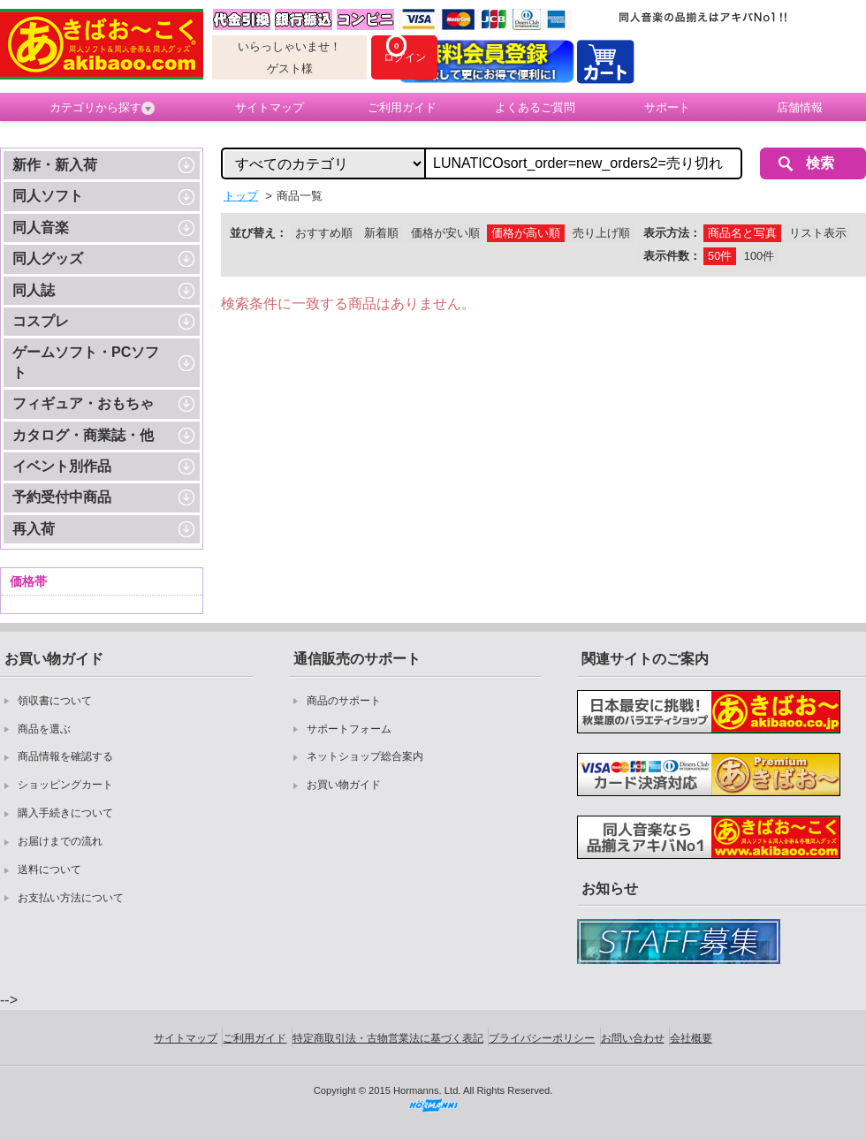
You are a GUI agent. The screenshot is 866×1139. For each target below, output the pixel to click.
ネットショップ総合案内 (365, 756)
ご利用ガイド (402, 107)
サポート (667, 107)
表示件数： (672, 255)
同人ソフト (47, 195)
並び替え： (258, 232)
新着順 (381, 232)
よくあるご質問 (535, 107)
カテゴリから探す (102, 108)
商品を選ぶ (44, 729)
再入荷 (33, 528)
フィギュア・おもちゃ (83, 403)
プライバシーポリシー (542, 1038)
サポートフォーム (349, 729)
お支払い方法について (71, 898)
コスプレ (40, 321)
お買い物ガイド (344, 784)
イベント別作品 (61, 466)
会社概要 (691, 1038)
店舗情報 (800, 107)
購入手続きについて (65, 813)
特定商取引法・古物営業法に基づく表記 (387, 1038)
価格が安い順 (445, 232)
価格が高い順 (525, 232)
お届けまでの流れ (60, 841)
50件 (720, 255)
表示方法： (672, 232)
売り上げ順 (601, 232)
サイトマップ (269, 107)
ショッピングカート (65, 784)
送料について (49, 869)
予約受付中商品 (61, 497)
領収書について (55, 701)
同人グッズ (47, 258)
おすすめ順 (324, 232)
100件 (759, 255)
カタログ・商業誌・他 (83, 435)
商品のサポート (344, 701)
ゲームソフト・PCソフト (85, 362)
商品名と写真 (742, 232)
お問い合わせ (633, 1038)
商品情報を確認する (65, 756)
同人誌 (33, 290)
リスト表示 (818, 232)
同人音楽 (40, 227)
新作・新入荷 (54, 164)
